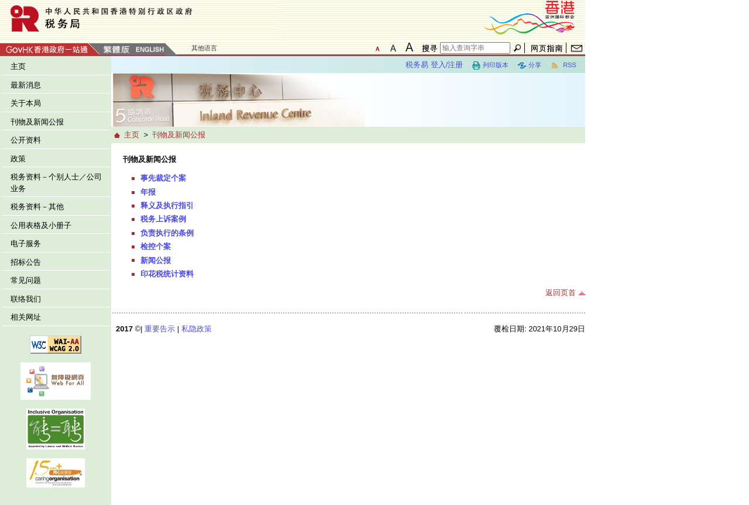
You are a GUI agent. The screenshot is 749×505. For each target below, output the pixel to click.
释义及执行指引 (167, 205)
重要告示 (160, 328)
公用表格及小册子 (41, 225)
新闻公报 (155, 260)
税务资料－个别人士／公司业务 (56, 182)
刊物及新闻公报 (37, 121)
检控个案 (155, 246)
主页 (18, 66)
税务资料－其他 (37, 206)
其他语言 (204, 47)
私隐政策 (196, 328)
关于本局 (26, 103)
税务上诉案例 (163, 219)
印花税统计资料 (167, 273)
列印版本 (490, 65)
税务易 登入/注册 (434, 64)
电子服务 (26, 243)
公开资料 (26, 140)
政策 (18, 158)
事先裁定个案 (163, 178)
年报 (148, 192)
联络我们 (26, 299)
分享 (529, 65)
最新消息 (26, 85)
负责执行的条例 (167, 233)
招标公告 (26, 262)
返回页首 (560, 292)
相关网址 (26, 317)
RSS (563, 65)
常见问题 (26, 280)
